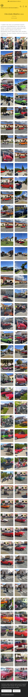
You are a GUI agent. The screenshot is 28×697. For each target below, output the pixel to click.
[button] (20, 6)
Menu (26, 6)
